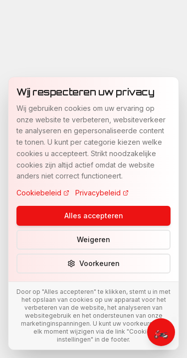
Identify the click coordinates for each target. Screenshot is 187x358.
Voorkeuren (93, 263)
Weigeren (93, 239)
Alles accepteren (93, 215)
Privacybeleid (102, 192)
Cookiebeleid (42, 192)
